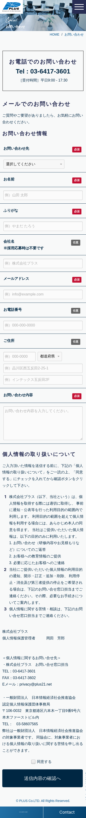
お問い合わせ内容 (18, 395)
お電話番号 (12, 310)
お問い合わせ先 (16, 148)
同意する (41, 762)
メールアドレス (16, 279)
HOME (54, 34)
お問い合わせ (74, 34)
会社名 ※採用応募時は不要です (23, 244)
